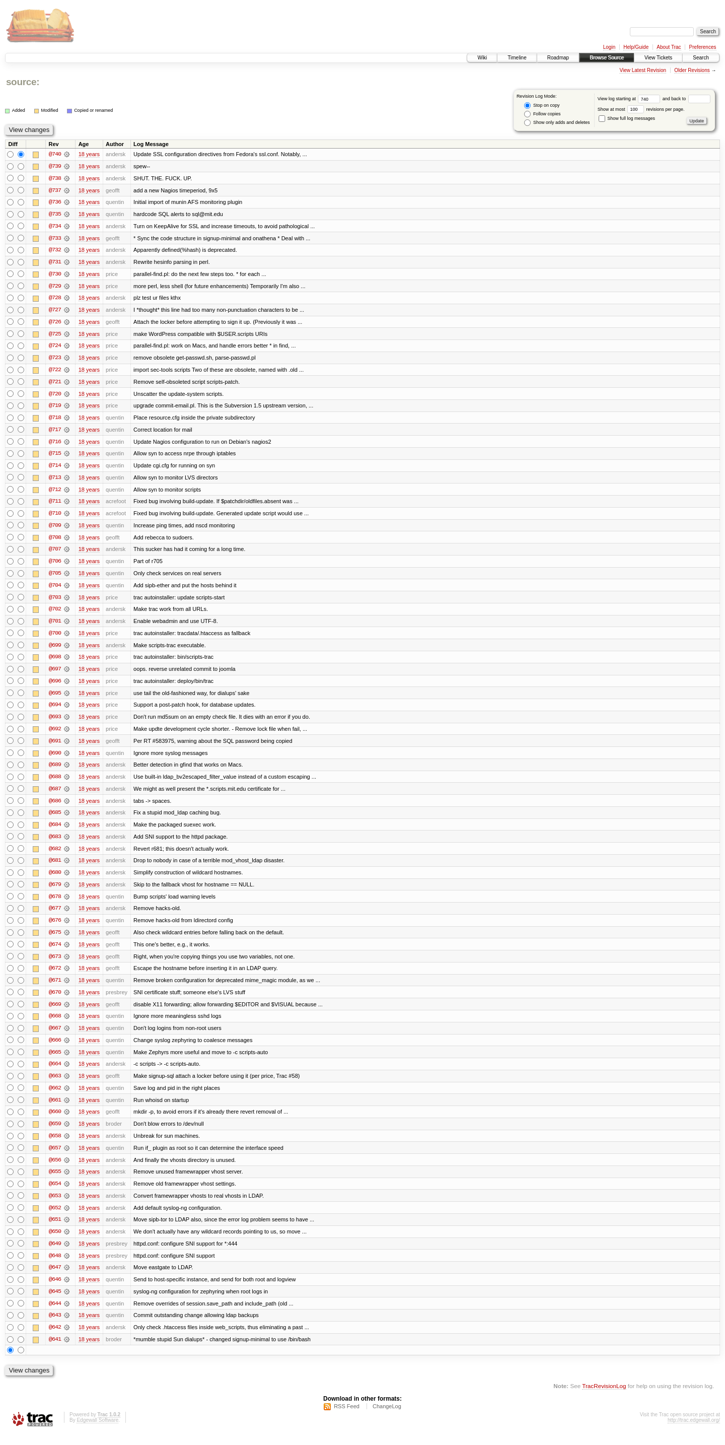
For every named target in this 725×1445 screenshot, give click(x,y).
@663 (55, 1085)
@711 (55, 505)
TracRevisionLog (604, 1397)
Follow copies (542, 114)
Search (701, 57)
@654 (55, 1194)
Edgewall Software (97, 1431)
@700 (55, 638)
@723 (55, 360)
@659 (55, 1133)
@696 (55, 686)
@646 (55, 1290)
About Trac (669, 47)
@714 (55, 468)
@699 (55, 650)
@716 (55, 444)
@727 (55, 311)
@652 (55, 1218)
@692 (55, 734)
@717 (55, 432)
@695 (55, 698)
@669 (55, 1012)
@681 (55, 867)
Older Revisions (692, 70)
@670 (55, 1000)
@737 (55, 190)
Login (609, 47)
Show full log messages (627, 118)
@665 (55, 1061)
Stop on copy (541, 105)
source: (22, 82)
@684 (55, 831)
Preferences (702, 47)
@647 (55, 1278)
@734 (55, 227)
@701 (55, 626)
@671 (55, 988)
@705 (55, 577)
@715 (55, 456)
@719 (55, 408)
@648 (55, 1266)
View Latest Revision (642, 70)
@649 (55, 1254)
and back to (686, 98)
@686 (55, 807)
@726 (55, 323)
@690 (55, 758)
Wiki (482, 57)
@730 (55, 275)
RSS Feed (346, 1418)
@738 (55, 178)
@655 (55, 1182)
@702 (55, 613)
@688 (55, 783)
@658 (55, 1145)
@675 (55, 940)
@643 (55, 1327)
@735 (55, 215)
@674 (55, 952)
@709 (55, 529)
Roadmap (558, 57)
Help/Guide (635, 47)
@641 (55, 1351)
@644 (55, 1315)
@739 (55, 166)
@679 (55, 891)
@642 (55, 1339)
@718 (55, 420)
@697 (55, 674)
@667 (55, 1037)
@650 (55, 1242)
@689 (55, 771)
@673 (55, 964)
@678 (55, 904)
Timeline (517, 57)
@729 (55, 287)
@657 (55, 1157)
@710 (55, 517)
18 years (89, 154)
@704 (55, 589)
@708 (55, 541)
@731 (55, 263)
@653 (55, 1206)
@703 (55, 601)
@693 (55, 722)
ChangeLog (387, 1418)
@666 (55, 1049)
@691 (55, 746)
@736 (55, 202)
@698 (55, 662)
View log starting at (630, 98)
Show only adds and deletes (557, 122)
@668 (55, 1024)
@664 (55, 1073)
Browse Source (607, 57)
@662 (55, 1097)
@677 (55, 916)
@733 (55, 239)
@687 (55, 795)
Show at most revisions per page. (641, 109)
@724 (55, 347)
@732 (55, 251)
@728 (55, 299)
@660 (55, 1121)
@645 (55, 1302)
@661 (55, 1109)
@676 (55, 928)
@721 (55, 384)
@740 (55, 154)
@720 (55, 396)
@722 (55, 372)
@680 (55, 879)
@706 (55, 565)
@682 (55, 855)
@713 (55, 480)
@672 (55, 976)
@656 (55, 1169)
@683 (55, 843)
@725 (55, 335)
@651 (55, 1230)
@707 (55, 553)
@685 (55, 819)
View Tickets (658, 57)
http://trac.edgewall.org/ (694, 1431)
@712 (55, 493)
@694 (55, 710)
